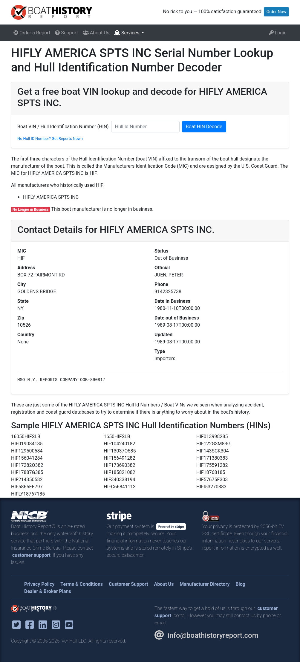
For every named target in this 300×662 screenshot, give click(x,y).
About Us (96, 33)
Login (278, 33)
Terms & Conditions (81, 584)
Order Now (276, 11)
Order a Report (31, 33)
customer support (31, 555)
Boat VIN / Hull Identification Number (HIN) (63, 126)
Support (66, 33)
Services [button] (127, 33)
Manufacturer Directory (204, 584)
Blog (240, 584)
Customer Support (128, 584)
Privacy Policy (39, 584)
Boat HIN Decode (204, 126)
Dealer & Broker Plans (47, 591)
